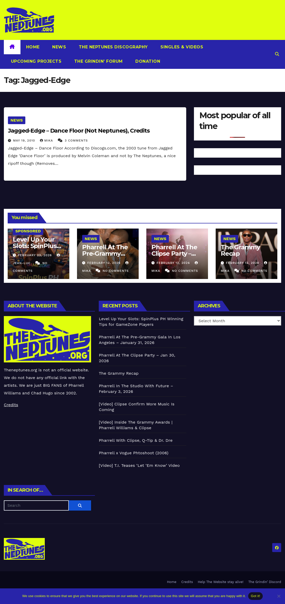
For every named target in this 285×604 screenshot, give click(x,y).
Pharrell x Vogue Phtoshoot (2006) (133, 452)
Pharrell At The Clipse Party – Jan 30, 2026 (174, 253)
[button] (277, 54)
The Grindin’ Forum (98, 61)
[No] (278, 596)
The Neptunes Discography (112, 47)
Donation (147, 61)
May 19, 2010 (24, 140)
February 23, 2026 (35, 255)
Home (33, 47)
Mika (47, 140)
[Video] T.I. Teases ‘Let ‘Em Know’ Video (139, 465)
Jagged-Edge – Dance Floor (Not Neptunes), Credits (79, 130)
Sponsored (28, 231)
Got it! (255, 596)
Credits (11, 404)
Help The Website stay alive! (221, 582)
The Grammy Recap (240, 250)
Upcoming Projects (35, 61)
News (58, 47)
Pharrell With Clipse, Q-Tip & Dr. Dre (135, 440)
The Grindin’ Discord (264, 582)
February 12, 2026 (104, 263)
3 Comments (76, 140)
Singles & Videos (181, 47)
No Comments (116, 271)
